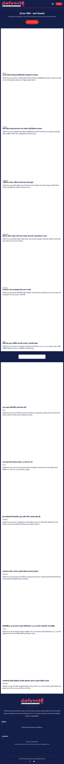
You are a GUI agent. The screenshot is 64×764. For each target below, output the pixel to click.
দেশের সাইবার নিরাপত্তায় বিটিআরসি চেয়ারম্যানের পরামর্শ (20, 75)
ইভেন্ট (4, 410)
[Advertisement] (32, 357)
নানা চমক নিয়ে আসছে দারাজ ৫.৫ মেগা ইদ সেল (18, 462)
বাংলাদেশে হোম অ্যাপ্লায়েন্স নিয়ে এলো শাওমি (17, 290)
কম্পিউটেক (5, 288)
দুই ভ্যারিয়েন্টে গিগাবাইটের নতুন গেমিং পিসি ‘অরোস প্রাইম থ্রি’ (22, 517)
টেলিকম (4, 73)
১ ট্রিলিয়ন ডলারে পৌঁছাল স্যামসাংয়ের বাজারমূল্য (18, 182)
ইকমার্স (4, 465)
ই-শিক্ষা (4, 629)
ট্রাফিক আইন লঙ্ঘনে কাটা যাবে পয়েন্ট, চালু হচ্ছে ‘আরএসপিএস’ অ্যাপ (25, 236)
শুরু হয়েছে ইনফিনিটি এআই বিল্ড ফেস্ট (14, 407)
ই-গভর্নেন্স (5, 127)
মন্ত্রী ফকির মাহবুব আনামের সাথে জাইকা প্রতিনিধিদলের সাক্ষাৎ (22, 128)
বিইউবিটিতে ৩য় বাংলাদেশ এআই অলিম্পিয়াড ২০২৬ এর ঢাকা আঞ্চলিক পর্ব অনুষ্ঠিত (29, 626)
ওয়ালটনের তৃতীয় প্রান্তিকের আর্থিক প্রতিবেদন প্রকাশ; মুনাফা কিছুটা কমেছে (26, 681)
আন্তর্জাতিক (5, 181)
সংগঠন (4, 341)
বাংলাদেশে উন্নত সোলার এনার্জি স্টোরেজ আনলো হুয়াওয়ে (20, 571)
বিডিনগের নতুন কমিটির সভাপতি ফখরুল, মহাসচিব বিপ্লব (20, 343)
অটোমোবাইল (6, 234)
